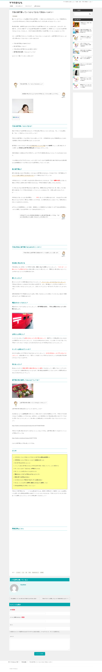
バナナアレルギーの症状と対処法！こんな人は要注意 (85, 58)
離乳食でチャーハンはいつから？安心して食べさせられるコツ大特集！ (85, 86)
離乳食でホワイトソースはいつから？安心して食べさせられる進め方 (85, 79)
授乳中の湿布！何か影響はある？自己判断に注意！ (85, 51)
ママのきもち (15, 2)
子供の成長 (15, 16)
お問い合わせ (37, 6)
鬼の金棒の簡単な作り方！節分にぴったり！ (85, 71)
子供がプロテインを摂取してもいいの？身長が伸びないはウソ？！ (55, 598)
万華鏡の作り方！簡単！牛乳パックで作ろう (85, 23)
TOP (14, 662)
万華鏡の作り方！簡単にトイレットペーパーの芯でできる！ (85, 38)
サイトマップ (28, 6)
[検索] (82, 14)
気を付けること (35, 572)
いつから (18, 572)
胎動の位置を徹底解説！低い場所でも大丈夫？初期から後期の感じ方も (85, 31)
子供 (29, 572)
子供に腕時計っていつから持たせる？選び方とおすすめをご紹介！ (24, 598)
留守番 (42, 572)
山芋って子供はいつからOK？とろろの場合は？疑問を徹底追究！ (85, 44)
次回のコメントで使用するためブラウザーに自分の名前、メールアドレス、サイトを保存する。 (35, 631)
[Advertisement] (39, 70)
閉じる (17, 117)
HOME (11, 6)
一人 (23, 572)
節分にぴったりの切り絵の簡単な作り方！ (85, 64)
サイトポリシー (19, 6)
